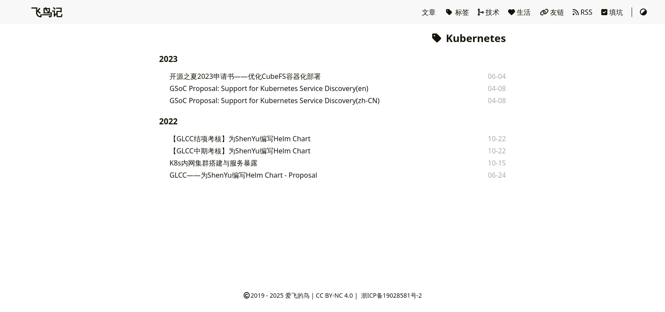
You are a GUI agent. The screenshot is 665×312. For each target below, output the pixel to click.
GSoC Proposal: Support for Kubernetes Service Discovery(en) (269, 88)
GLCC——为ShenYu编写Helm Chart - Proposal (243, 175)
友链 (553, 12)
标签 (458, 12)
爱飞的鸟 (297, 295)
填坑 (613, 12)
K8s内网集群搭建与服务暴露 (214, 163)
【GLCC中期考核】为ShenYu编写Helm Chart (240, 151)
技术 (489, 12)
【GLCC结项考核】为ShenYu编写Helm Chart (240, 138)
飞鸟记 (46, 12)
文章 (429, 12)
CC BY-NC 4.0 (334, 295)
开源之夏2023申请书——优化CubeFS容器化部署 (245, 76)
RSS (583, 12)
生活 (520, 12)
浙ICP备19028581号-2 (391, 295)
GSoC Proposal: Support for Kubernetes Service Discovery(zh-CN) (275, 100)
